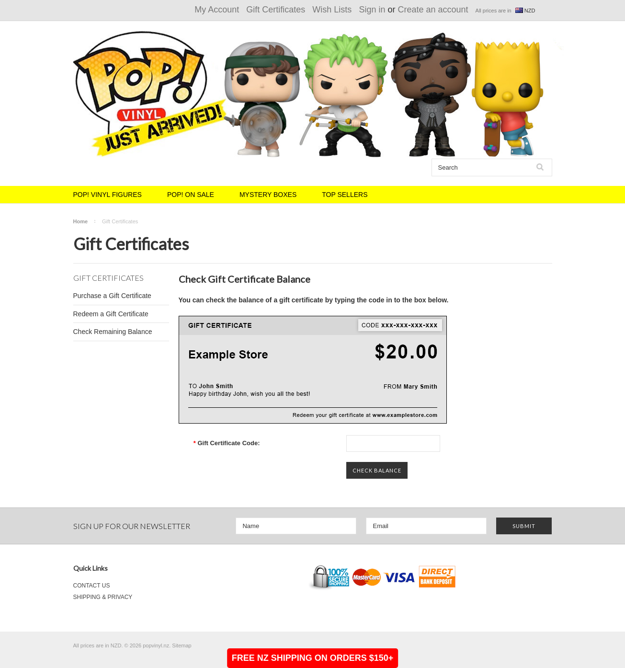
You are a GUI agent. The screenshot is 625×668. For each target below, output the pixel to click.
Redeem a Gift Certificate (110, 314)
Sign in (372, 9)
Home (80, 221)
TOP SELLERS (344, 194)
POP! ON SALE (190, 194)
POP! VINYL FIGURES (107, 194)
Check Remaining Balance (112, 331)
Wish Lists (332, 9)
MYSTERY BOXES (267, 194)
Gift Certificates (275, 9)
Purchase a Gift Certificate (112, 295)
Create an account (433, 9)
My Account (216, 9)
